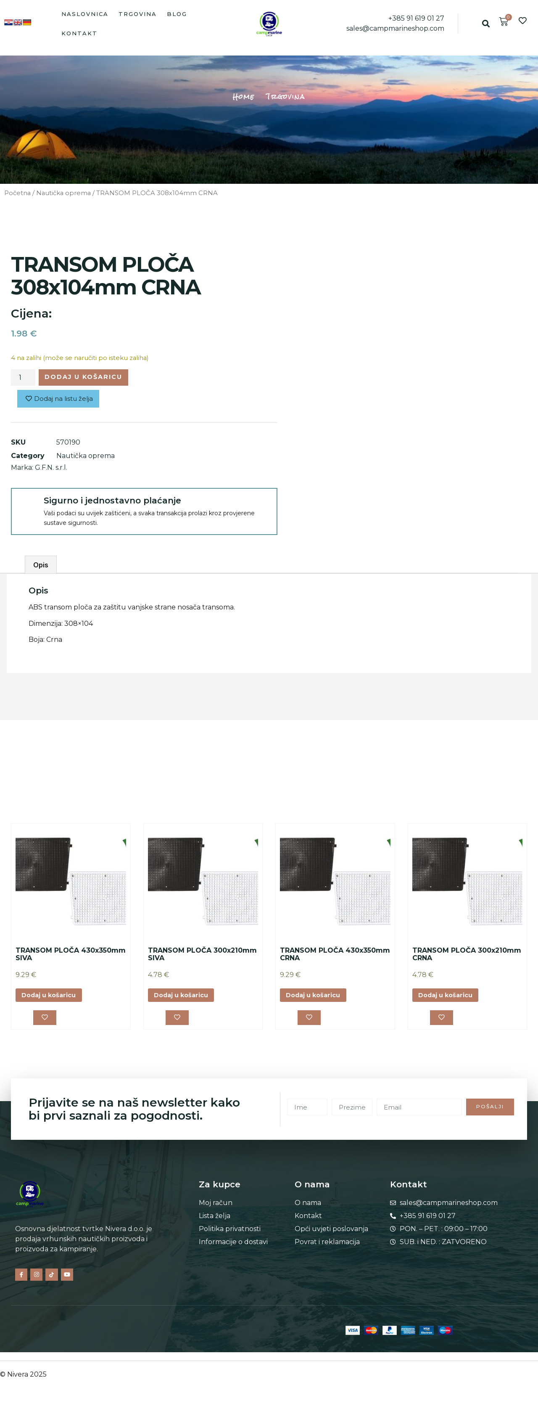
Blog (177, 14)
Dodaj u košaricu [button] (52, 998)
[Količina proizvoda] (23, 378)
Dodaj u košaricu (90, 378)
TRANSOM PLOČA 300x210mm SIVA (202, 956)
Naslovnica (84, 14)
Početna (17, 193)
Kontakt (79, 33)
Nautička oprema (63, 193)
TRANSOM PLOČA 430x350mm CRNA (335, 956)
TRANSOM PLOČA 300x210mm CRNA (466, 956)
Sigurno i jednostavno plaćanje (112, 503)
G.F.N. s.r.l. (51, 470)
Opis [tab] (40, 567)
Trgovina (138, 14)
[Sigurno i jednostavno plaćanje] (26, 506)
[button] (486, 24)
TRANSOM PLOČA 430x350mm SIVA (71, 956)
